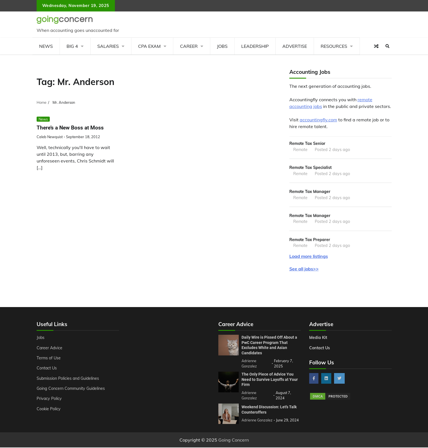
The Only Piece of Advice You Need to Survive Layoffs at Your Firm (270, 379)
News (46, 46)
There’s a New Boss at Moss (70, 127)
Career (189, 46)
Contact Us (47, 368)
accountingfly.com (318, 119)
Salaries (108, 46)
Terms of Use (49, 358)
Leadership (255, 46)
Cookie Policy (49, 409)
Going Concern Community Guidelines (71, 388)
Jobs (222, 46)
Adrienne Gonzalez (257, 420)
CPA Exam (149, 46)
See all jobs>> (304, 269)
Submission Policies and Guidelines (68, 378)
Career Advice (50, 348)
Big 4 (72, 46)
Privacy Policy (49, 399)
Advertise (294, 46)
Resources (334, 46)
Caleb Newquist (50, 137)
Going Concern (233, 440)
